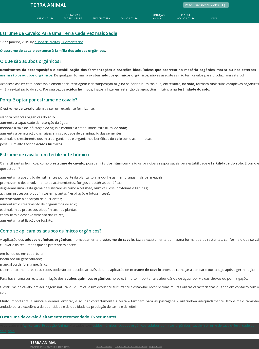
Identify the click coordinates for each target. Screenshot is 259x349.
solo (11, 331)
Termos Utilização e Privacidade (131, 346)
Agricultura (31, 325)
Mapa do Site (155, 346)
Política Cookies (104, 346)
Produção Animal (55, 325)
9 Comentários (72, 42)
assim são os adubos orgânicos (26, 75)
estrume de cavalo (218, 325)
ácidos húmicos (105, 325)
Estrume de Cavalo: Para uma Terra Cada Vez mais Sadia (58, 33)
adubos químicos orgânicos (169, 325)
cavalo (197, 325)
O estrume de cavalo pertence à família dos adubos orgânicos (52, 50)
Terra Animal (48, 4)
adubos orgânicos (132, 325)
